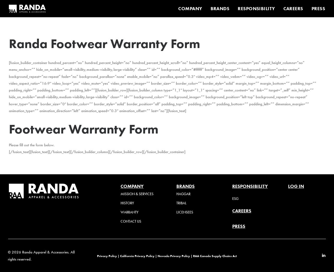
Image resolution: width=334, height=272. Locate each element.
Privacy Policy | (108, 256)
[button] (323, 255)
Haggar (183, 194)
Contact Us (131, 221)
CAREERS (293, 8)
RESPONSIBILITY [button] (256, 8)
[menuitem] (192, 8)
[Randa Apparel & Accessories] (27, 9)
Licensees (184, 212)
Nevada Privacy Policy (174, 256)
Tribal (181, 203)
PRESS (318, 8)
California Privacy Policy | (139, 256)
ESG (235, 198)
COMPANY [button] (190, 8)
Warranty (130, 212)
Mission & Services (137, 194)
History (127, 203)
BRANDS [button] (220, 8)
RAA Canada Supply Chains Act (215, 256)
